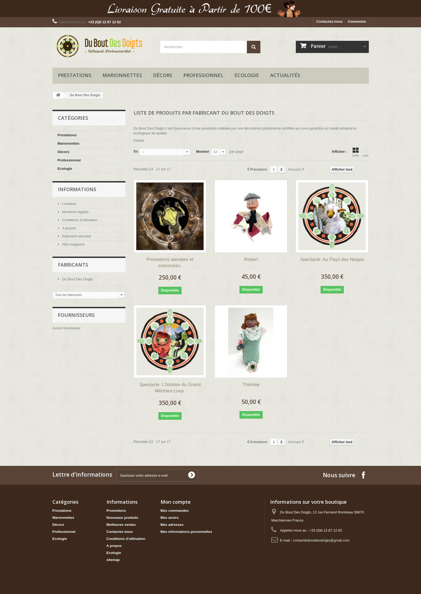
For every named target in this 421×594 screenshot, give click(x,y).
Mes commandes (175, 511)
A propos (68, 228)
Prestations (74, 75)
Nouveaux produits (122, 518)
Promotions (116, 511)
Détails (139, 140)
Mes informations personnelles (186, 532)
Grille (355, 152)
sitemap (113, 560)
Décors (162, 75)
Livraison (69, 204)
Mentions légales (75, 212)
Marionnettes (122, 75)
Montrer (202, 152)
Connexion (357, 21)
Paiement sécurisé (76, 236)
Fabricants (73, 264)
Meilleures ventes (121, 525)
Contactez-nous (329, 21)
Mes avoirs (170, 518)
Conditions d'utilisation (79, 220)
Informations (77, 189)
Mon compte (176, 502)
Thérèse (251, 384)
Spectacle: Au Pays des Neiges (332, 259)
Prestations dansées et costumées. (170, 262)
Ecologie (246, 75)
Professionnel (203, 75)
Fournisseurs (76, 315)
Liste (365, 152)
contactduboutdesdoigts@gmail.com (321, 540)
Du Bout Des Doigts (77, 279)
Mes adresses (172, 525)
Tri (136, 152)
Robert (251, 259)
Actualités (285, 75)
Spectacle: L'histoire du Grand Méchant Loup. (170, 387)
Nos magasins (73, 244)
